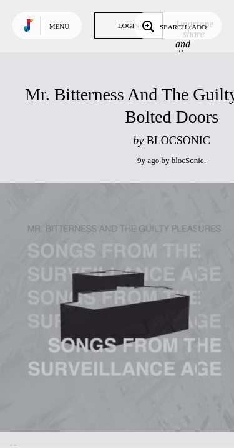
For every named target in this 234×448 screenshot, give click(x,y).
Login (128, 25)
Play (125, 307)
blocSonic (188, 160)
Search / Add (173, 25)
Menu (59, 26)
